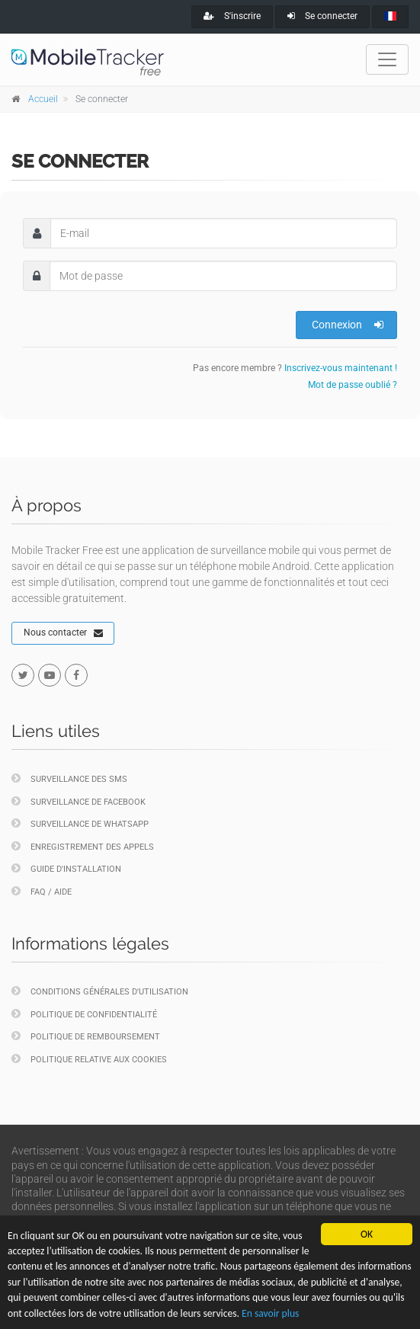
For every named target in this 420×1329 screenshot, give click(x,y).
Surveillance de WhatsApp (80, 823)
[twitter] (22, 675)
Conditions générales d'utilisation (99, 991)
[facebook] (76, 675)
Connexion (347, 325)
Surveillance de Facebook (78, 801)
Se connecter (322, 16)
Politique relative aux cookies (89, 1059)
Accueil (43, 99)
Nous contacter (63, 633)
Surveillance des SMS (69, 778)
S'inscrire (232, 16)
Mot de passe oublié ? (352, 384)
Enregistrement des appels (82, 846)
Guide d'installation (66, 868)
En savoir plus (270, 1313)
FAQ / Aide (41, 891)
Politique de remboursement (85, 1036)
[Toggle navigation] (387, 59)
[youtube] (49, 675)
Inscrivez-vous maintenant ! (340, 368)
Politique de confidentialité (84, 1014)
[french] (390, 16)
